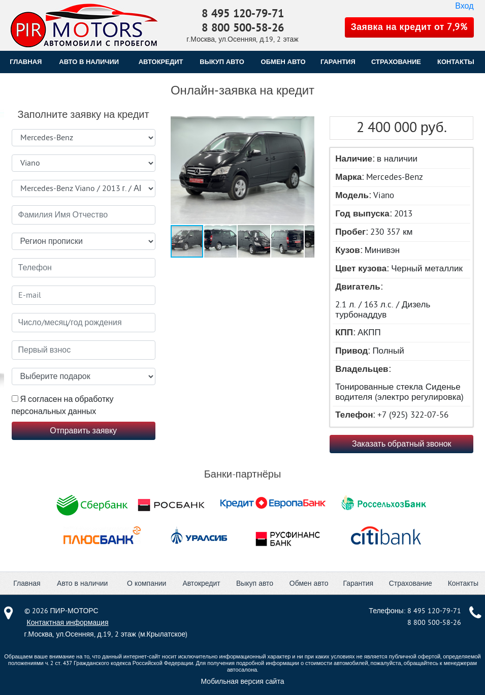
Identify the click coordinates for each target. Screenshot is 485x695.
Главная (26, 62)
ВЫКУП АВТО (222, 62)
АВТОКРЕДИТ (161, 62)
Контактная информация (68, 622)
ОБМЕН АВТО (283, 62)
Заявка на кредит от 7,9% (409, 27)
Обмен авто (309, 583)
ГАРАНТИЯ (337, 62)
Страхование (410, 583)
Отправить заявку (83, 430)
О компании (146, 583)
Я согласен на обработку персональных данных (63, 405)
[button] (241, 171)
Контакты (463, 583)
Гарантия (358, 583)
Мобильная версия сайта (242, 681)
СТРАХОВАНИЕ (396, 62)
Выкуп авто (254, 583)
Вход (464, 6)
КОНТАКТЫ (455, 62)
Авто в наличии (89, 62)
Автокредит (201, 583)
